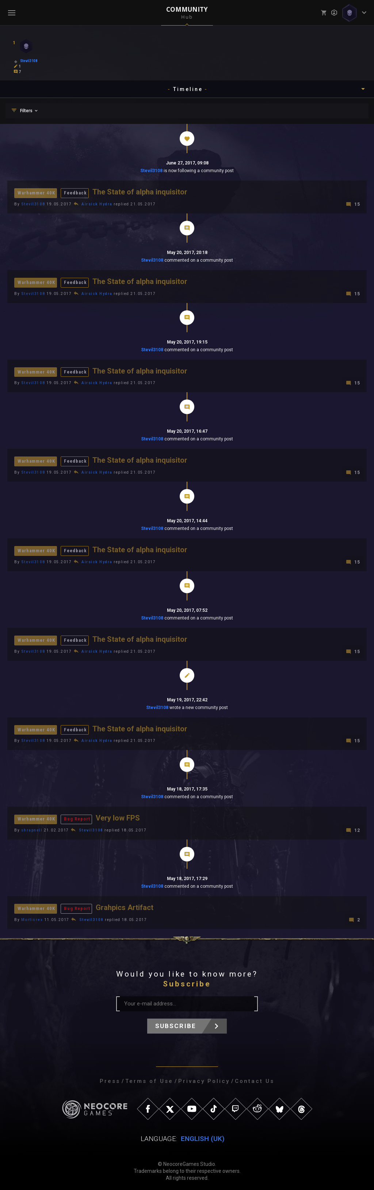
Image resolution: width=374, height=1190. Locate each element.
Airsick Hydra (96, 204)
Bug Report (77, 817)
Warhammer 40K (36, 193)
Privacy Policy (204, 1078)
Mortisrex (32, 917)
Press (110, 1078)
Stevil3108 (151, 170)
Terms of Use (149, 1078)
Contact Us (254, 1078)
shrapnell (32, 828)
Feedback (75, 193)
